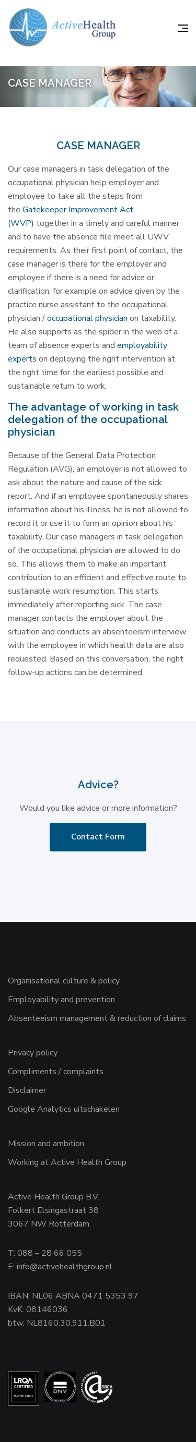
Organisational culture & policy (64, 981)
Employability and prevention (61, 999)
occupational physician (88, 318)
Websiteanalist (40, 1421)
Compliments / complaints (55, 1071)
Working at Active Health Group (67, 1162)
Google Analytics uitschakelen (64, 1109)
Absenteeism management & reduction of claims (97, 1018)
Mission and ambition (46, 1143)
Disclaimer (27, 1090)
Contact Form (98, 837)
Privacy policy (32, 1053)
